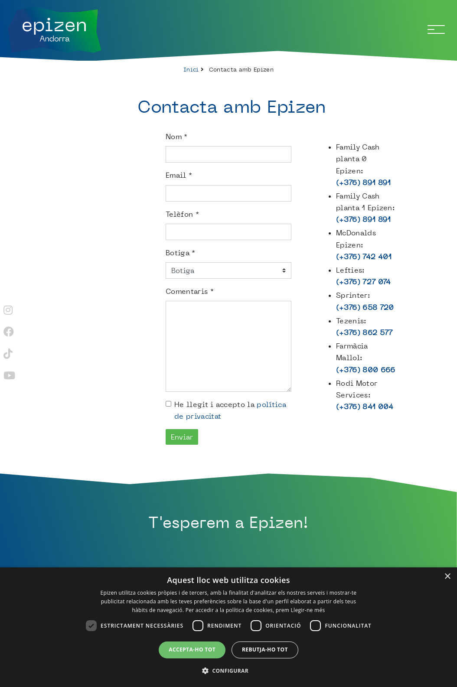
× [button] (447, 576)
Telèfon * (182, 214)
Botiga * (181, 252)
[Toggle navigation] (436, 29)
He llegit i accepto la (230, 410)
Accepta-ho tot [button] (192, 649)
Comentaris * (190, 291)
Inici (191, 69)
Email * (179, 175)
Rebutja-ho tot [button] (265, 649)
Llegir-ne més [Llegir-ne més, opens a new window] (308, 610)
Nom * (177, 136)
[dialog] (228, 627)
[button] (228, 671)
